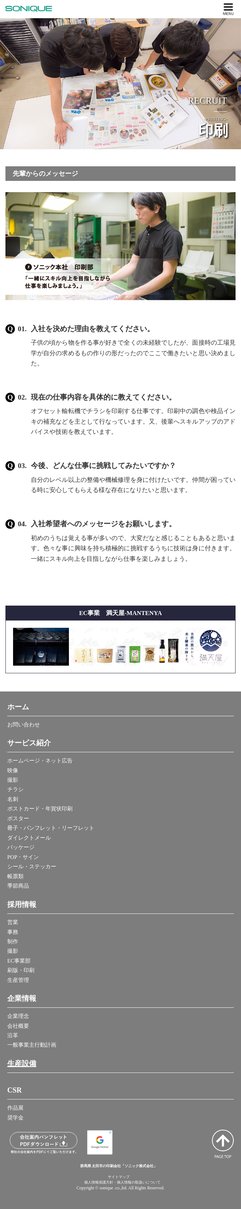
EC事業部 (18, 961)
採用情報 (21, 904)
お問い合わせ (23, 725)
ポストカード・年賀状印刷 (40, 809)
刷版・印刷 (20, 970)
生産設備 (21, 1063)
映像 (12, 770)
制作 (12, 941)
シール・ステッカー (31, 866)
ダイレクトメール (29, 838)
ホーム (18, 707)
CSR (14, 1090)
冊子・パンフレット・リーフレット (50, 828)
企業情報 (21, 998)
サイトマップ (119, 1177)
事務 (12, 932)
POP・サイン (23, 857)
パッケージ (20, 847)
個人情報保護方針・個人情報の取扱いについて (122, 1182)
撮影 (12, 780)
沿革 (12, 1035)
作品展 (15, 1108)
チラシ (15, 789)
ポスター (18, 818)
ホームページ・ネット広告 (40, 761)
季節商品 (18, 886)
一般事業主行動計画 (31, 1045)
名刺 (12, 799)
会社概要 (18, 1026)
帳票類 (15, 876)
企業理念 (18, 1016)
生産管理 (18, 980)
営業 (12, 922)
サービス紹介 (29, 743)
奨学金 (15, 1118)
